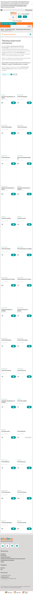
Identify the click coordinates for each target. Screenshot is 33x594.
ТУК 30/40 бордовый (6, 127)
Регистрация (19, 20)
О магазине (3, 553)
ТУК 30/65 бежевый (6, 340)
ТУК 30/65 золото (21, 370)
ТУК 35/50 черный (21, 492)
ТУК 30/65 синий (5, 431)
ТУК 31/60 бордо (5, 461)
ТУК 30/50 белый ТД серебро (24, 248)
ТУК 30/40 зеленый (22, 127)
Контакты (3, 567)
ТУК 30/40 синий (21, 218)
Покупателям (3, 555)
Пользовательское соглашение (7, 560)
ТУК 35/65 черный (21, 522)
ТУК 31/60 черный (5, 492)
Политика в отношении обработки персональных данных (13, 558)
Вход (15, 20)
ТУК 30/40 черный (5, 248)
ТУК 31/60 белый (21, 431)
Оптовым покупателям (5, 557)
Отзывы (2, 561)
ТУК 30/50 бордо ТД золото (8, 279)
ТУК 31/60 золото (21, 461)
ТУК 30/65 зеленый (6, 370)
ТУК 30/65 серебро (22, 400)
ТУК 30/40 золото (5, 157)
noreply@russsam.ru (5, 576)
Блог (2, 569)
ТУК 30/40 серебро (6, 218)
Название (4, 74)
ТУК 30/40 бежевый (22, 96)
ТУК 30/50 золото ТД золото (24, 279)
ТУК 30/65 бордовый (22, 340)
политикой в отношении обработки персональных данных (15, 5)
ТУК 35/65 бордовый (6, 522)
